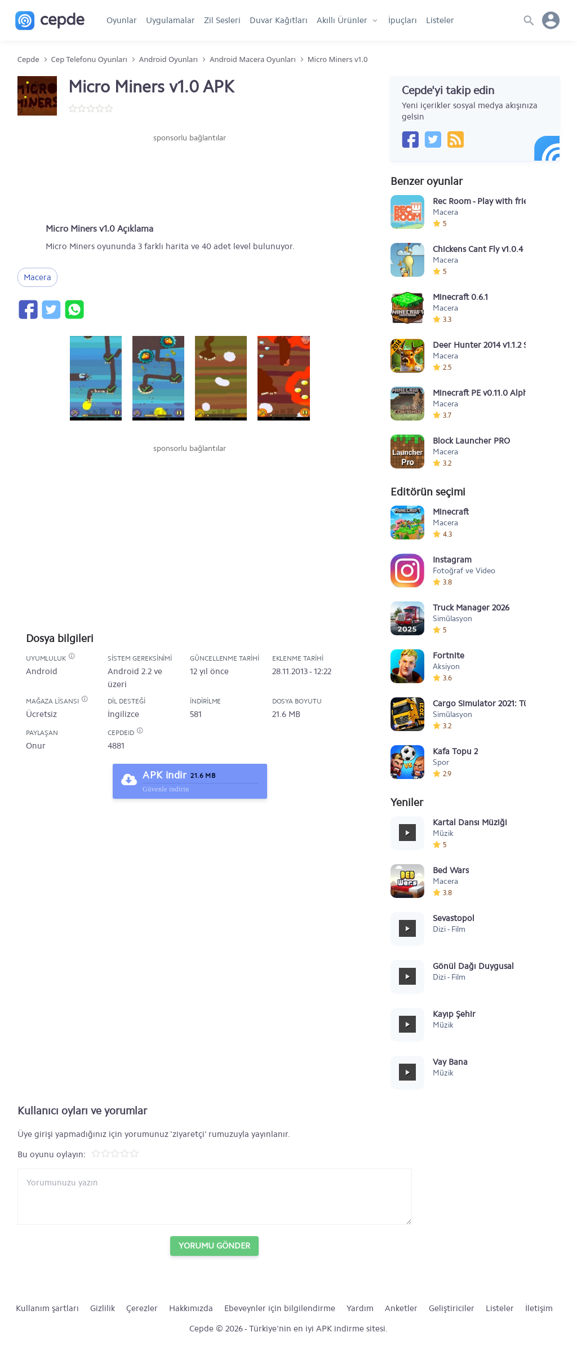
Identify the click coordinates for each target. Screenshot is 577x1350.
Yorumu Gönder (214, 1246)
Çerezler (142, 1308)
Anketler (401, 1308)
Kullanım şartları (47, 1308)
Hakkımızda (191, 1308)
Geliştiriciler (451, 1308)
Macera (37, 277)
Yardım (360, 1308)
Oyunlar (121, 20)
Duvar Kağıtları (279, 20)
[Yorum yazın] (214, 1196)
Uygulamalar (170, 20)
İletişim (539, 1308)
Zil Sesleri (222, 20)
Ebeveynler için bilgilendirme (279, 1308)
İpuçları (402, 20)
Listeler (440, 20)
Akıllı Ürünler (342, 20)
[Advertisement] (190, 177)
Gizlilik (102, 1308)
